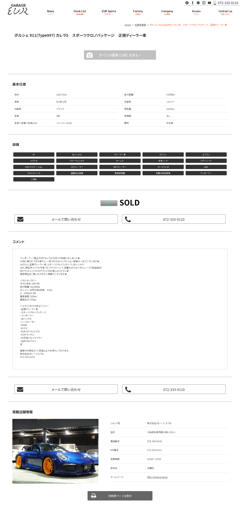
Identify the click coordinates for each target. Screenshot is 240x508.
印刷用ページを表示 (120, 496)
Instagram (204, 2)
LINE (198, 2)
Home (128, 24)
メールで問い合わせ (66, 219)
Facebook (192, 2)
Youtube (209, 2)
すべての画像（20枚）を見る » (120, 55)
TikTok (187, 2)
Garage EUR (18, 9)
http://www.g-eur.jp (157, 477)
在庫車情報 (140, 24)
